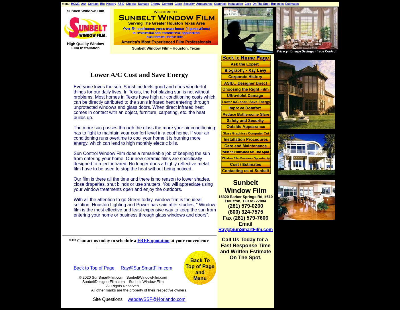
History (111, 3)
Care (248, 3)
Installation (235, 3)
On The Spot (261, 3)
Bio (102, 3)
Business (277, 3)
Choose (131, 3)
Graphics (220, 3)
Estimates (292, 3)
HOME (75, 3)
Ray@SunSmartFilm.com (146, 268)
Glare (178, 3)
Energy (155, 3)
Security (189, 3)
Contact (93, 3)
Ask (83, 3)
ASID (121, 3)
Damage (143, 3)
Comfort (167, 3)
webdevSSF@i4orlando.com (156, 299)
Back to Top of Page (94, 268)
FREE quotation (153, 240)
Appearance (204, 3)
